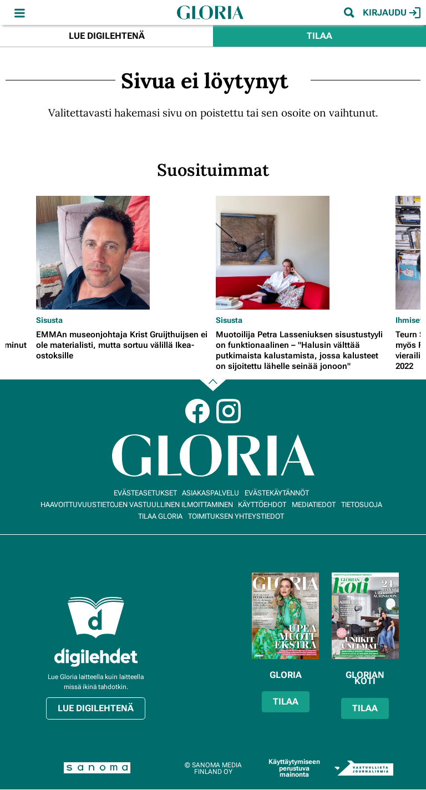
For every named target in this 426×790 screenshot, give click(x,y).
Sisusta (49, 320)
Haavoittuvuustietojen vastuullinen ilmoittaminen (136, 504)
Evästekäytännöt (277, 493)
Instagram (228, 411)
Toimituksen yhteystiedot (236, 516)
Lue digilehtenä (107, 36)
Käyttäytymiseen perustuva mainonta (294, 768)
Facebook (197, 411)
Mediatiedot (314, 504)
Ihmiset (409, 320)
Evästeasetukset (145, 493)
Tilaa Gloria (160, 516)
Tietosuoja (361, 504)
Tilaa (319, 36)
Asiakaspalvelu (210, 493)
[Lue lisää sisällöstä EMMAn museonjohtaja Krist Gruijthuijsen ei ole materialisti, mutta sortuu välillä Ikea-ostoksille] (123, 253)
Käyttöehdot (262, 504)
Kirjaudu (391, 12)
